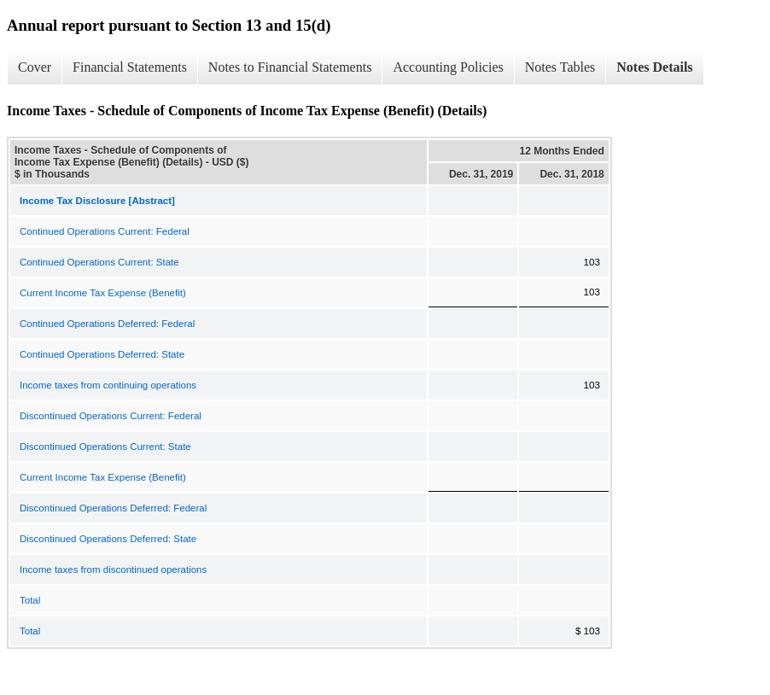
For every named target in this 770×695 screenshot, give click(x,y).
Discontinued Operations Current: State (105, 446)
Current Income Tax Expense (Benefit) (103, 293)
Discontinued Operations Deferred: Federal (113, 508)
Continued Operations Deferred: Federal (107, 323)
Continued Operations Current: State (99, 262)
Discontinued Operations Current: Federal (110, 416)
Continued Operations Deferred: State (102, 354)
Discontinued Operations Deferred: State (108, 539)
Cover (34, 67)
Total (30, 600)
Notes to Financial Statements (290, 67)
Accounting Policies (448, 67)
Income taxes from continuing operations (108, 385)
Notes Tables (560, 67)
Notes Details (654, 67)
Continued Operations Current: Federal (105, 231)
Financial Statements (130, 67)
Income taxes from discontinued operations (113, 569)
